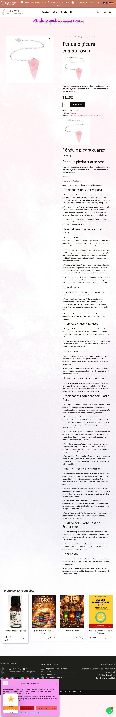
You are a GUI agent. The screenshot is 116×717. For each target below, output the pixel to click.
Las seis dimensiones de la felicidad (100, 632)
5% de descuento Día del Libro (43, 632)
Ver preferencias (46, 708)
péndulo (81, 115)
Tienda (64, 12)
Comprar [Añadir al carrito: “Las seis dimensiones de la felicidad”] (108, 637)
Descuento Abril (72, 631)
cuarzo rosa (73, 115)
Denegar (27, 708)
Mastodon (66, 176)
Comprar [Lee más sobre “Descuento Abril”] (79, 637)
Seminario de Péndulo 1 (71, 181)
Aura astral (18, 669)
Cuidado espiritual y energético (21, 672)
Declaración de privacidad (32, 713)
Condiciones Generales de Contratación (98, 668)
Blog (72, 12)
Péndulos (71, 37)
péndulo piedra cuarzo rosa (93, 115)
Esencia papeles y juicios (15, 631)
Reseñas (45, 12)
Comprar (78, 105)
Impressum (44, 713)
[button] (56, 683)
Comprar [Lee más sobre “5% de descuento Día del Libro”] (51, 637)
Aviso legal (110, 672)
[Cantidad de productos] (65, 104)
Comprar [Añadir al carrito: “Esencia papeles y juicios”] (23, 638)
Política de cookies (18, 713)
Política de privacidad (105, 678)
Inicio (55, 12)
